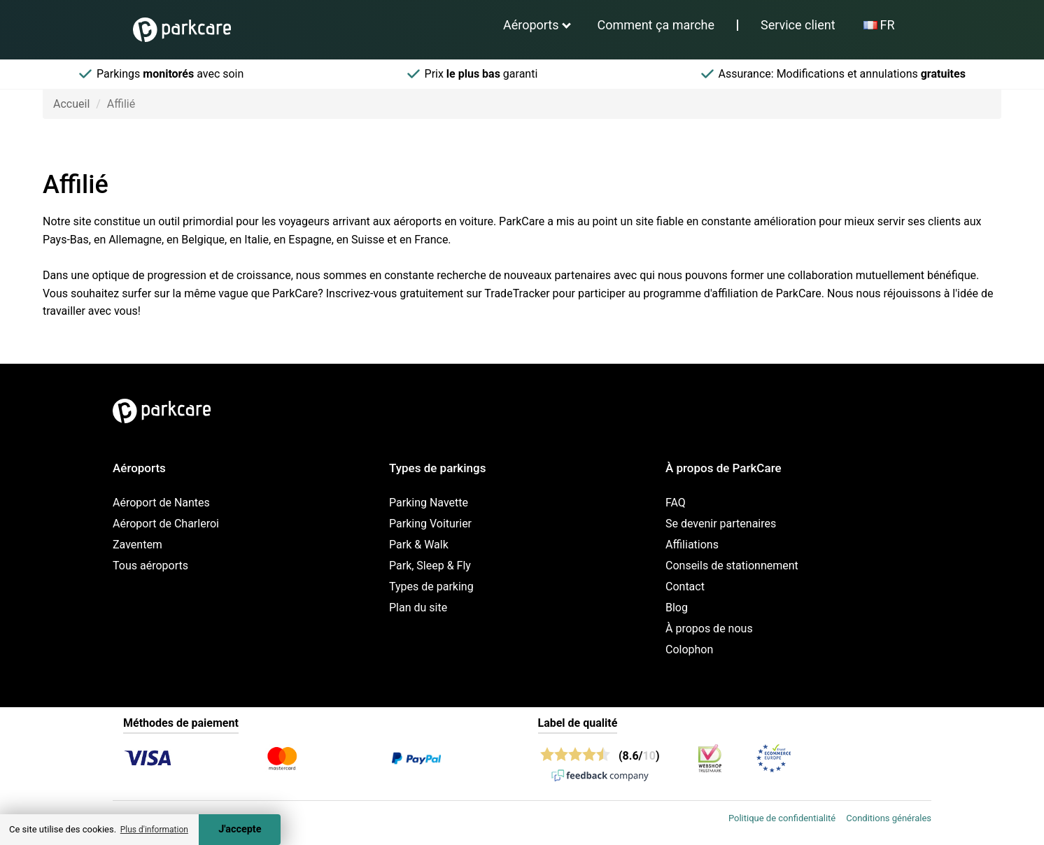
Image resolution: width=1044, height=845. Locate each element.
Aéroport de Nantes (161, 502)
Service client (798, 24)
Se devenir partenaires (720, 523)
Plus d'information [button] (154, 830)
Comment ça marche (656, 24)
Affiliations (692, 544)
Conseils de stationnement (731, 565)
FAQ (675, 502)
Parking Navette (428, 502)
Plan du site (418, 607)
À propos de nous (709, 628)
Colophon (689, 649)
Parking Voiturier (430, 523)
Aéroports (531, 24)
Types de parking (431, 586)
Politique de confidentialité (781, 818)
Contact (685, 586)
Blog (676, 607)
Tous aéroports (150, 565)
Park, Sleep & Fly (430, 565)
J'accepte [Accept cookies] (239, 829)
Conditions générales (888, 818)
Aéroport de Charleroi (166, 523)
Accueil (71, 104)
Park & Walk (419, 544)
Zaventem (137, 544)
